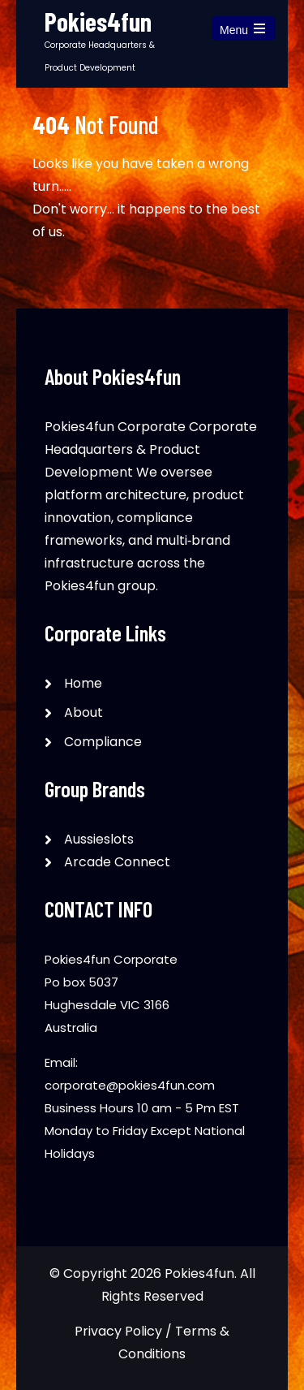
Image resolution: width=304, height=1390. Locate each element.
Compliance (103, 741)
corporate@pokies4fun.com (130, 1085)
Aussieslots (99, 839)
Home (83, 683)
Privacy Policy (118, 1331)
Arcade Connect (117, 862)
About (83, 712)
